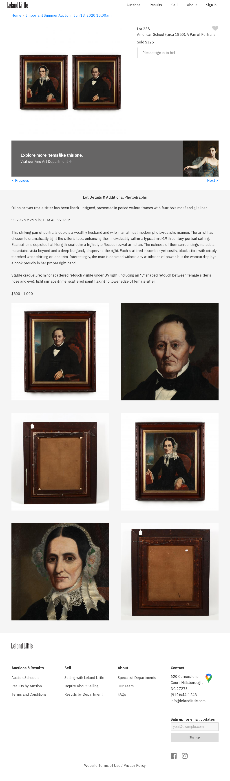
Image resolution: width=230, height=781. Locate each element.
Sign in (211, 5)
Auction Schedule (25, 677)
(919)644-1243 (184, 694)
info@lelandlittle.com (188, 701)
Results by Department (83, 694)
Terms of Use (109, 765)
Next (213, 180)
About (192, 5)
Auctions (133, 5)
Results (156, 5)
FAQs (122, 694)
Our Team (126, 686)
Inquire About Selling (81, 686)
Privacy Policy (135, 765)
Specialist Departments (137, 677)
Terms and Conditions (28, 694)
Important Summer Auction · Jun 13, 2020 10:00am (68, 15)
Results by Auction (26, 686)
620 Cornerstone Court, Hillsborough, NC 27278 (187, 682)
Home (16, 15)
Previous (20, 180)
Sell (174, 5)
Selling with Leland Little (84, 677)
